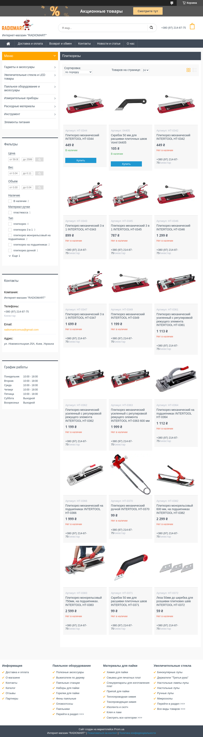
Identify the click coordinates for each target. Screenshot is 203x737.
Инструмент (12, 114)
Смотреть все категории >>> (124, 717)
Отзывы (11, 693)
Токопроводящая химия (121, 701)
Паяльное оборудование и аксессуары (22, 88)
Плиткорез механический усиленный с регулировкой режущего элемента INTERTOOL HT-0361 (174, 320)
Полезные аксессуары (70, 672)
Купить (81, 160)
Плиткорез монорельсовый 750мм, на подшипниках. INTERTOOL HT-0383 (83, 601)
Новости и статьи (108, 43)
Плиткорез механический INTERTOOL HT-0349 (128, 316)
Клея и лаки (114, 712)
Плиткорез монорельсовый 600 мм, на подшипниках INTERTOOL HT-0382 (174, 509)
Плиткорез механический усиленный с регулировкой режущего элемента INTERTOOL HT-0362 (83, 415)
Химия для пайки (117, 672)
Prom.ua (119, 729)
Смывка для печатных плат (124, 677)
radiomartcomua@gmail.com (21, 329)
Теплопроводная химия (121, 696)
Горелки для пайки (67, 693)
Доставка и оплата (30, 43)
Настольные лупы (168, 688)
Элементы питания (17, 122)
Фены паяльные (66, 698)
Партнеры (12, 698)
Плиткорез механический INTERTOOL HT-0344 (82, 137)
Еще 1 (16, 255)
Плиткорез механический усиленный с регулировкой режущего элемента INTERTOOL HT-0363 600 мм (130, 415)
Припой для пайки (118, 691)
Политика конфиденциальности (137, 733)
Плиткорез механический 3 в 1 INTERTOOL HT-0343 (84, 227)
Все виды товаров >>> (171, 708)
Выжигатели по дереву (70, 677)
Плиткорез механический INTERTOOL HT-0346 (173, 227)
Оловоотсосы (64, 703)
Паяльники (63, 708)
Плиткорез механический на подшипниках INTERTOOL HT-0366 (84, 509)
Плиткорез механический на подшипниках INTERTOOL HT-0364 (175, 413)
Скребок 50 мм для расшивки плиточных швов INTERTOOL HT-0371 (129, 601)
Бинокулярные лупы (169, 672)
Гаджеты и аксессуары (19, 67)
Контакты (84, 43)
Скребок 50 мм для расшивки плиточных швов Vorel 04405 (129, 139)
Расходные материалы (19, 106)
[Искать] (151, 28)
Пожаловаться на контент (102, 733)
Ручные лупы (165, 693)
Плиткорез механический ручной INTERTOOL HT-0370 (130, 507)
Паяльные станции (68, 682)
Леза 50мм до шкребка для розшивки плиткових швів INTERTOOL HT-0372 (174, 601)
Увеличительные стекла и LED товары (24, 76)
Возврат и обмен (60, 43)
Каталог (10, 688)
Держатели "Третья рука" (172, 677)
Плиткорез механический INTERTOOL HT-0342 (173, 137)
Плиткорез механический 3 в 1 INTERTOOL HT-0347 (84, 316)
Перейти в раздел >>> (70, 714)
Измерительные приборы (21, 98)
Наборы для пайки (67, 688)
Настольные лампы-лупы (173, 682)
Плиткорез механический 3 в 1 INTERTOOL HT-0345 (130, 227)
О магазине (13, 677)
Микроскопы (165, 698)
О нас (130, 43)
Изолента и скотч (117, 707)
